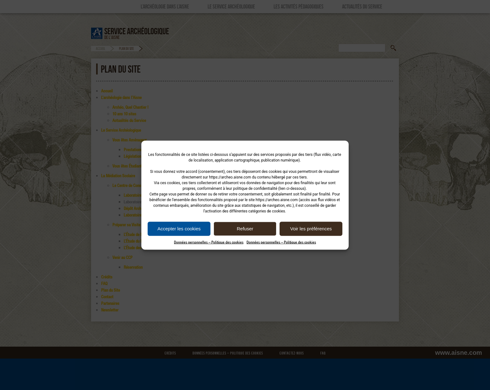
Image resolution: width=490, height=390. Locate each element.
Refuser (245, 228)
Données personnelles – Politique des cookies (208, 241)
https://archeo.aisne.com (230, 177)
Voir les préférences (311, 228)
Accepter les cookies (179, 228)
